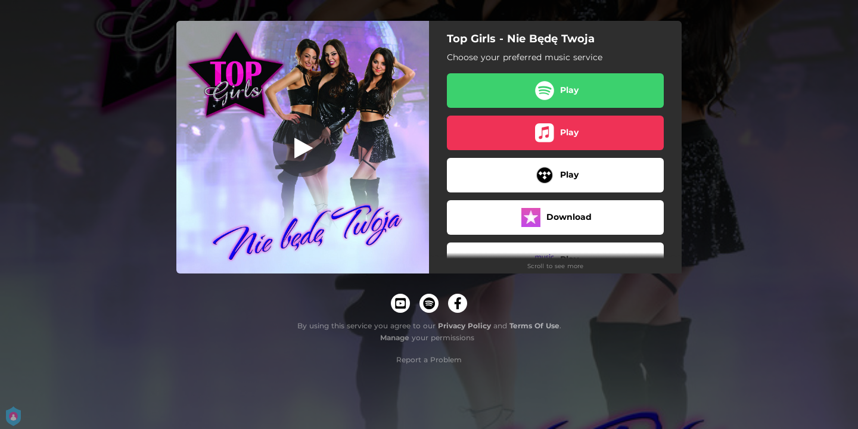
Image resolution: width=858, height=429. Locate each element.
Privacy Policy (464, 325)
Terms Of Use (534, 325)
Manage (394, 337)
